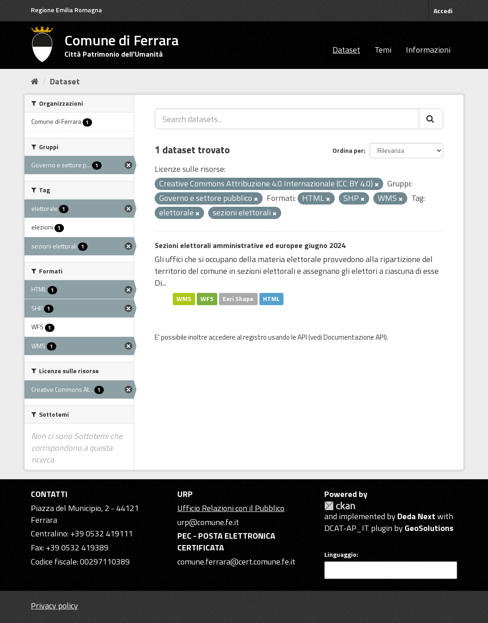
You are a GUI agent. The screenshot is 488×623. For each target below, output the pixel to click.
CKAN (339, 506)
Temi (383, 50)
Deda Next (416, 516)
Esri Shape (238, 298)
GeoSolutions (429, 528)
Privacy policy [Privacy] (54, 605)
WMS (183, 298)
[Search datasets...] (287, 118)
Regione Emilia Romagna (66, 10)
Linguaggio (340, 554)
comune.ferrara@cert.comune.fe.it (236, 561)
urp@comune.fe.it (208, 522)
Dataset (346, 50)
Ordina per (348, 150)
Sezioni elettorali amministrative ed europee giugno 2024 (250, 245)
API (302, 337)
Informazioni (428, 50)
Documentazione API (354, 337)
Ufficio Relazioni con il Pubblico (230, 508)
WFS (207, 298)
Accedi (443, 10)
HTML (271, 298)
